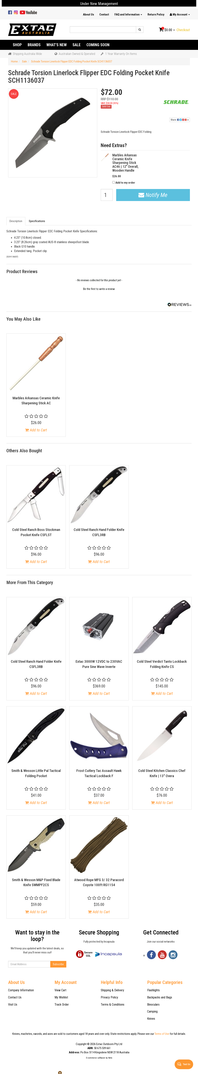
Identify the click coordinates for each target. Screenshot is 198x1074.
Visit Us (12, 1004)
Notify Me (152, 195)
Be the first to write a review (99, 289)
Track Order (62, 1004)
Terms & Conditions (112, 1004)
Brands (34, 45)
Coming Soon (97, 45)
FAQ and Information (128, 14)
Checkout (183, 30)
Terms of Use (161, 1034)
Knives (151, 1018)
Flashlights (153, 990)
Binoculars (153, 1004)
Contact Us (14, 997)
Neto (110, 1058)
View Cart (60, 990)
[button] (99, 288)
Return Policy (156, 14)
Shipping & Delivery (112, 990)
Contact (104, 14)
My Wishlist (61, 997)
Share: (180, 119)
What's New (56, 45)
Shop (17, 45)
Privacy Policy (109, 997)
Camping (152, 1011)
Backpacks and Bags (159, 997)
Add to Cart (36, 430)
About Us (88, 14)
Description (15, 221)
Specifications (37, 221)
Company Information (21, 990)
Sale (77, 45)
